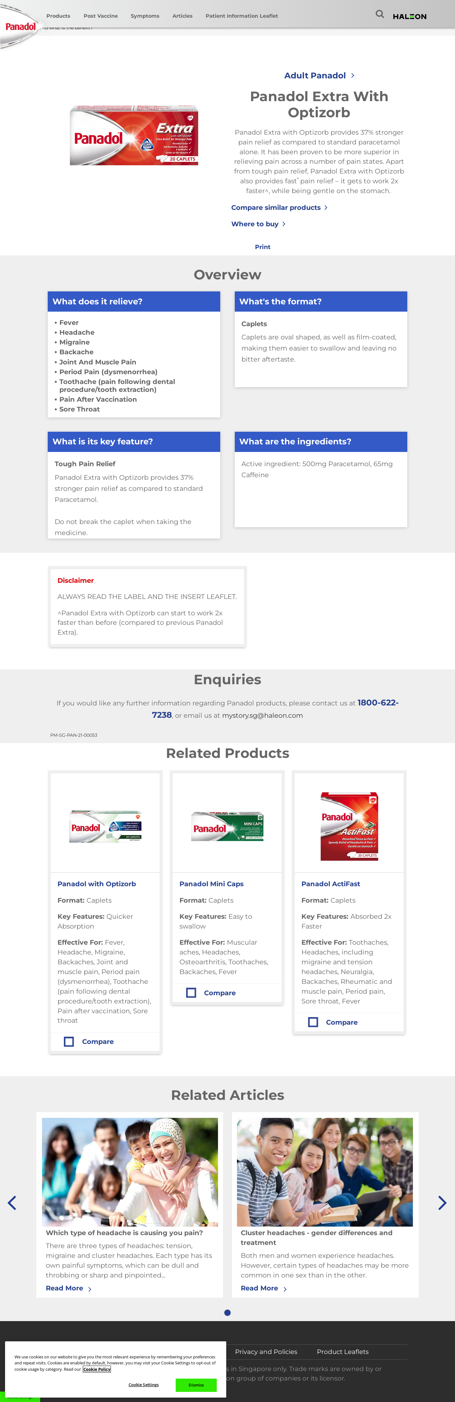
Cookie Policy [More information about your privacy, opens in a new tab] (96, 1369)
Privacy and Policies (266, 1352)
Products (58, 16)
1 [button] (227, 1313)
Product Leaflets (343, 1352)
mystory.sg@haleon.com (262, 715)
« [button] (11, 1199)
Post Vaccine (101, 16)
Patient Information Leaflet (242, 16)
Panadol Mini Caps (211, 884)
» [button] (442, 1199)
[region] (115, 1369)
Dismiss (196, 1385)
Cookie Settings (144, 1384)
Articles (183, 16)
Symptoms (145, 16)
